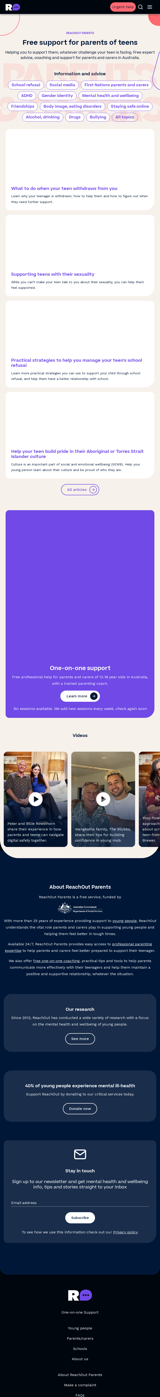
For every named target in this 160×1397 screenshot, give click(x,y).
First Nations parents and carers (117, 85)
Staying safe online (130, 106)
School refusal (26, 85)
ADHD (26, 96)
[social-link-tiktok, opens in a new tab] (49, 1367)
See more (80, 890)
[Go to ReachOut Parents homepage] (13, 7)
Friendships (22, 106)
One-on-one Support (80, 1163)
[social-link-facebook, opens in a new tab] (95, 1367)
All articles (82, 489)
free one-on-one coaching (56, 812)
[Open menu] (149, 7)
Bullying (98, 117)
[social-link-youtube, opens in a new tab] (80, 1367)
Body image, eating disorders (73, 106)
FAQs (80, 1246)
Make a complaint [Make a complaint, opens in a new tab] (80, 1236)
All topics (125, 117)
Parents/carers (80, 1189)
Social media (62, 85)
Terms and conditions (34, 1386)
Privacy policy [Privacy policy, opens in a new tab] (69, 1386)
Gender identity (57, 96)
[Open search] (140, 7)
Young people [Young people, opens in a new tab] (80, 1179)
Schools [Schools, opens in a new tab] (80, 1199)
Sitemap (92, 1386)
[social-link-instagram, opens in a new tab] (65, 1367)
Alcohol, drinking (43, 117)
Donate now (80, 959)
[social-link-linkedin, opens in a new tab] (111, 1367)
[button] (36, 650)
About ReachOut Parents (80, 1226)
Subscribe (80, 1069)
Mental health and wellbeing (110, 96)
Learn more (82, 547)
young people (124, 772)
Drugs (75, 117)
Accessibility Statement (124, 1386)
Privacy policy (125, 1083)
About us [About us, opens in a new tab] (80, 1210)
